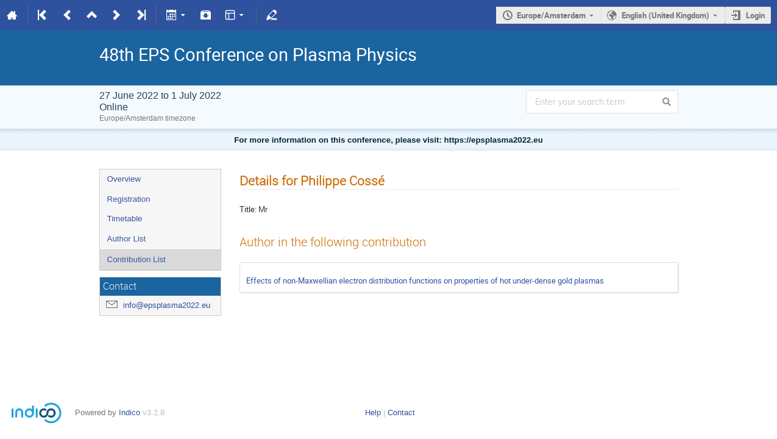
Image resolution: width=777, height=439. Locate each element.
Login (755, 15)
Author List (126, 238)
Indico (129, 412)
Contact (401, 412)
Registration (129, 199)
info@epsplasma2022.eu (166, 305)
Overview (124, 179)
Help (373, 412)
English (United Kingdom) (665, 15)
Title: (248, 209)
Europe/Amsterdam (551, 15)
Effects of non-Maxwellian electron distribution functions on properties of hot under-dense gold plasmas (425, 280)
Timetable (125, 218)
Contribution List (136, 259)
